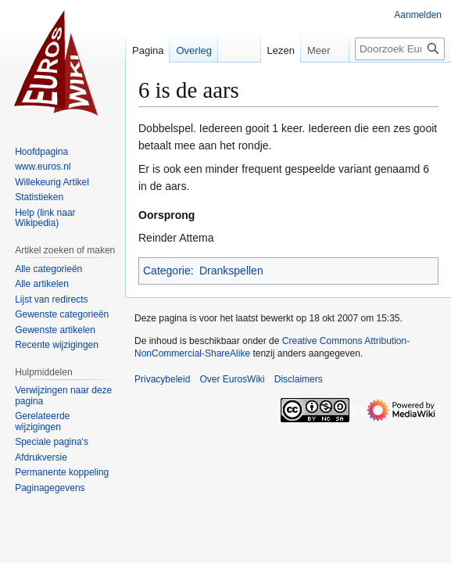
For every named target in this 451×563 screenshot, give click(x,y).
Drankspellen (231, 270)
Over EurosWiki (231, 379)
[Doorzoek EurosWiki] (400, 49)
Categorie (167, 270)
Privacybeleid (162, 379)
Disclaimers (298, 379)
